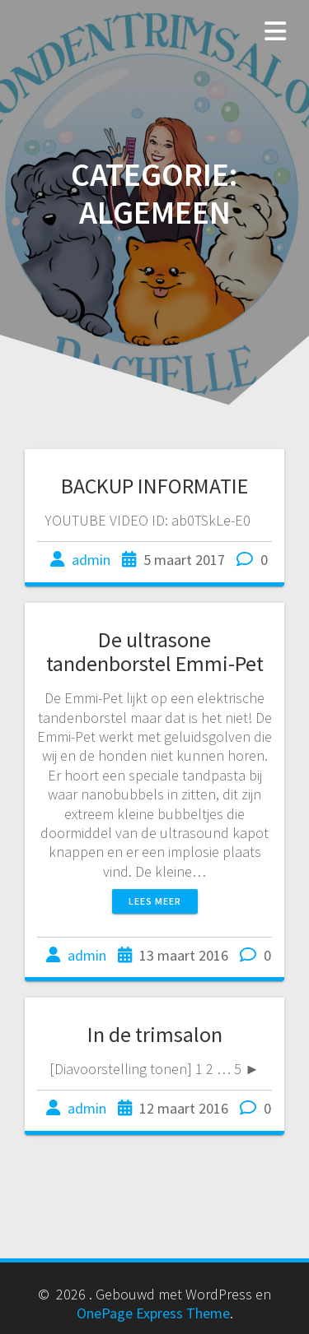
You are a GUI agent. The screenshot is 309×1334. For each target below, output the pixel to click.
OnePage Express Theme (153, 1313)
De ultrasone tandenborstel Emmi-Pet (155, 652)
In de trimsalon (154, 1034)
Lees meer (155, 901)
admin (91, 559)
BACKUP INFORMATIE (154, 485)
